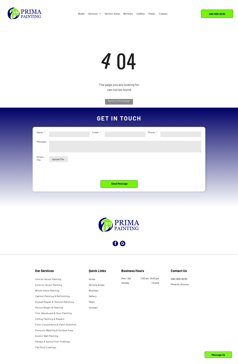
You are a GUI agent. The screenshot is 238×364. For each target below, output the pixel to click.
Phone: (152, 134)
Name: (40, 134)
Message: (42, 143)
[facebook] (114, 230)
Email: (95, 134)
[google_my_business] (123, 230)
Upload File (58, 161)
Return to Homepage (119, 100)
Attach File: (40, 160)
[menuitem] (81, 13)
